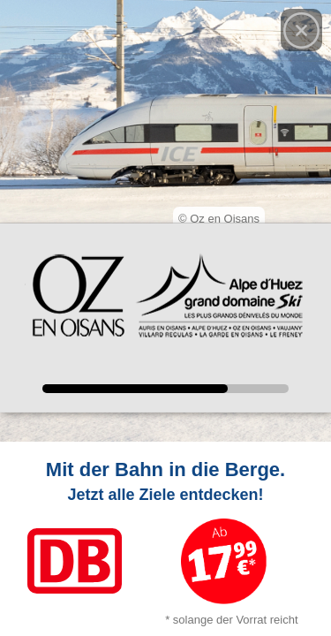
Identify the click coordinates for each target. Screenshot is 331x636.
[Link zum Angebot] (165, 539)
